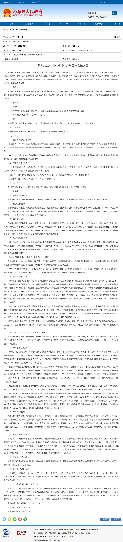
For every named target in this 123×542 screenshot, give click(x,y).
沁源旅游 (103, 17)
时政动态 (44, 24)
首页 (8, 24)
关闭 (118, 37)
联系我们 (57, 540)
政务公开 (61, 24)
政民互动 (96, 24)
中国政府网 (6, 2)
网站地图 (43, 540)
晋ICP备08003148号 (41, 533)
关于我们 (50, 540)
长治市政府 (35, 2)
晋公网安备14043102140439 (79, 533)
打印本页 (105, 519)
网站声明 (37, 540)
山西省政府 (21, 2)
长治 (97, 17)
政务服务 (79, 24)
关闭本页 (116, 519)
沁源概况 (26, 24)
